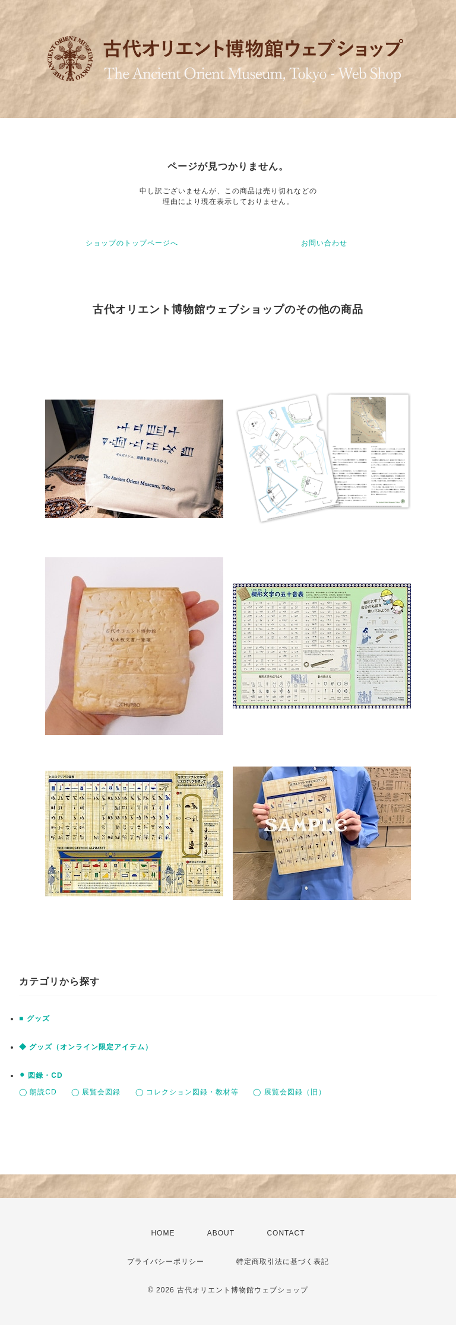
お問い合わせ (324, 243)
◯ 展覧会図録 (96, 1092)
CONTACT (286, 1233)
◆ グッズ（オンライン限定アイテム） (86, 1047)
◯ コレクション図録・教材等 (187, 1092)
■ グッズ (34, 1018)
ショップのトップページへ (132, 243)
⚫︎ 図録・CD (41, 1075)
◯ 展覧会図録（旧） (289, 1092)
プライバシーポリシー (165, 1261)
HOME (163, 1233)
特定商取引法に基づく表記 (282, 1261)
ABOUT (221, 1233)
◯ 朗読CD (38, 1092)
